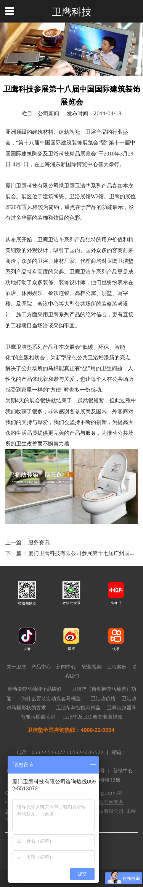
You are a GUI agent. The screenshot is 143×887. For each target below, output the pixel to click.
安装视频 (92, 666)
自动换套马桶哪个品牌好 (34, 688)
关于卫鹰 (16, 666)
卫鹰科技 (72, 11)
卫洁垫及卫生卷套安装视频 (92, 716)
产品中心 (41, 666)
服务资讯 (39, 542)
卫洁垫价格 (103, 698)
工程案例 (117, 666)
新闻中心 (66, 666)
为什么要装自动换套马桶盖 (51, 698)
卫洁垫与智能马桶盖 (78, 707)
